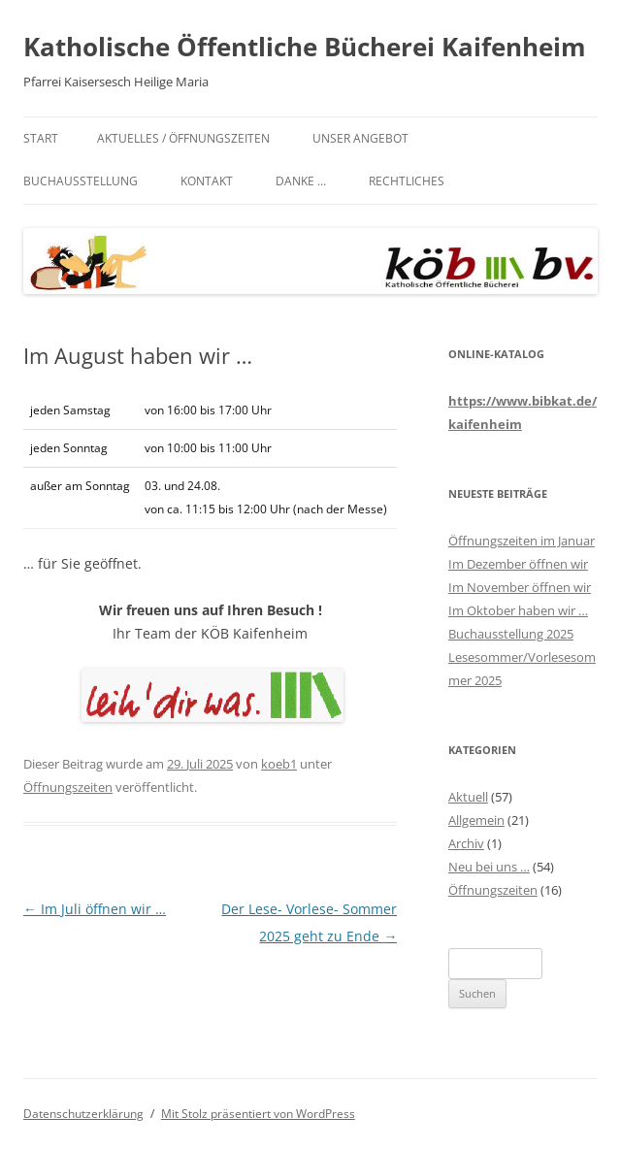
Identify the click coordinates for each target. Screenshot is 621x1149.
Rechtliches (406, 181)
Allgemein (476, 820)
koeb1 (279, 763)
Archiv (466, 843)
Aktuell (468, 796)
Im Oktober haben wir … (518, 610)
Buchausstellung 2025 (510, 633)
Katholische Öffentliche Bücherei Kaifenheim (304, 46)
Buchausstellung (80, 181)
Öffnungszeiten (68, 787)
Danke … (301, 181)
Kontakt (206, 181)
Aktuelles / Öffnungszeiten (183, 138)
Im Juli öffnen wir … (94, 909)
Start (40, 138)
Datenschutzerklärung (83, 1113)
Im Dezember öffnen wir (518, 564)
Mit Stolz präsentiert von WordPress (258, 1113)
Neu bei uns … (489, 866)
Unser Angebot (360, 138)
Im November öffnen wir (519, 587)
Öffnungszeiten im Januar (521, 540)
